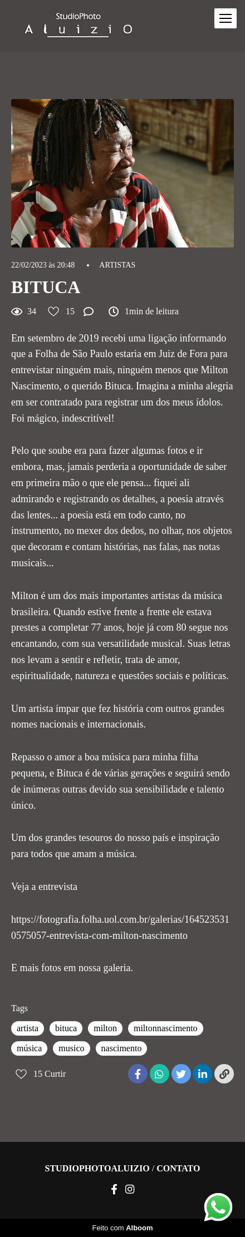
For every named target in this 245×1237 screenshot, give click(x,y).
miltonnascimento (166, 1028)
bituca (66, 1028)
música (29, 1048)
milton (105, 1028)
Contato (178, 1168)
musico (71, 1048)
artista (27, 1028)
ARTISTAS (117, 265)
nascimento (121, 1048)
